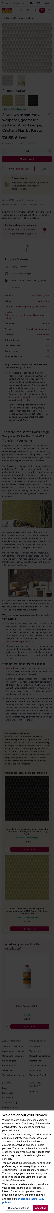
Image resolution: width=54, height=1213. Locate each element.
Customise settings (18, 1207)
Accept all (40, 1207)
